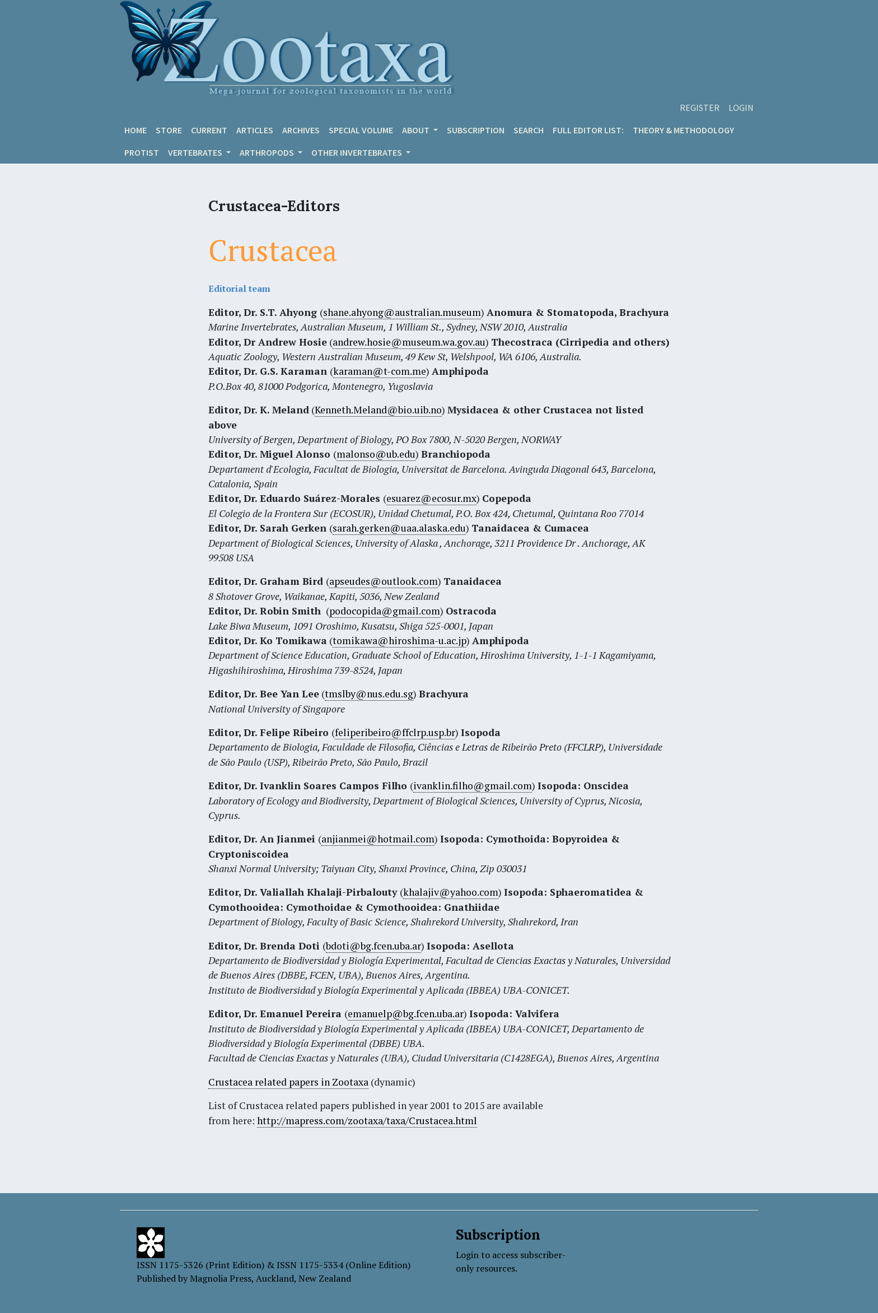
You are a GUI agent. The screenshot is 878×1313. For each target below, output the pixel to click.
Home (135, 130)
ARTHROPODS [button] (268, 152)
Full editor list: (588, 130)
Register (700, 107)
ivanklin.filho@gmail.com (472, 785)
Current (209, 130)
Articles (254, 130)
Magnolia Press (220, 1278)
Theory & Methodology (683, 130)
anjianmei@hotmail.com (378, 838)
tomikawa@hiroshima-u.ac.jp (399, 640)
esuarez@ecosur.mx (431, 498)
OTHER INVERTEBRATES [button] (357, 152)
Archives (301, 130)
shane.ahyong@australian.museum (402, 312)
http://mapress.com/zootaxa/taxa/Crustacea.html (367, 1120)
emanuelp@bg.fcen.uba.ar (406, 1013)
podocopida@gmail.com (384, 610)
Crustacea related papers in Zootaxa (288, 1081)
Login (741, 107)
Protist (141, 152)
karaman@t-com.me (379, 371)
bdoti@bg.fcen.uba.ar (373, 945)
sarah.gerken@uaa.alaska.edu (399, 528)
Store (169, 130)
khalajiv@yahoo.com (450, 892)
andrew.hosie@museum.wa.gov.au (409, 342)
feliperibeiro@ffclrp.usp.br (395, 732)
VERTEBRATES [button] (196, 152)
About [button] (416, 130)
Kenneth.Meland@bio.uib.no (378, 409)
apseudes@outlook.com (383, 581)
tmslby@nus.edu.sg (369, 693)
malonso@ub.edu (376, 454)
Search (528, 130)
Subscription (476, 130)
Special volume (361, 130)
